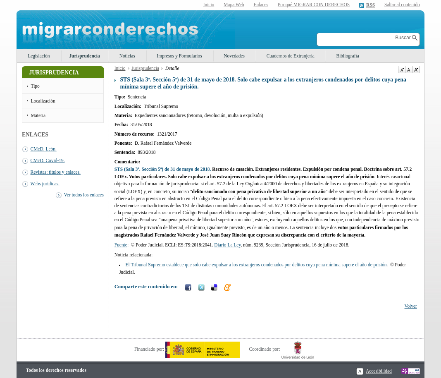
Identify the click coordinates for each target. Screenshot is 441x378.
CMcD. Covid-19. (48, 160)
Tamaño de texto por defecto (408, 69)
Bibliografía (347, 55)
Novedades (234, 55)
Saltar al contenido (402, 4)
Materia (38, 115)
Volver (411, 306)
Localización (43, 100)
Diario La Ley (227, 244)
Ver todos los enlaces (84, 194)
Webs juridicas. (45, 183)
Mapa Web (234, 4)
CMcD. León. (44, 148)
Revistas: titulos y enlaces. (56, 172)
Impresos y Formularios (179, 55)
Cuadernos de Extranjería (291, 55)
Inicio (209, 4)
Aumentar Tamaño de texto (416, 69)
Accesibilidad (379, 370)
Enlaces (260, 4)
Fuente (120, 244)
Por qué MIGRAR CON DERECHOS (314, 4)
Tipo (35, 86)
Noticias (127, 55)
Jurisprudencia (84, 55)
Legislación (39, 55)
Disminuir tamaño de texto (401, 69)
